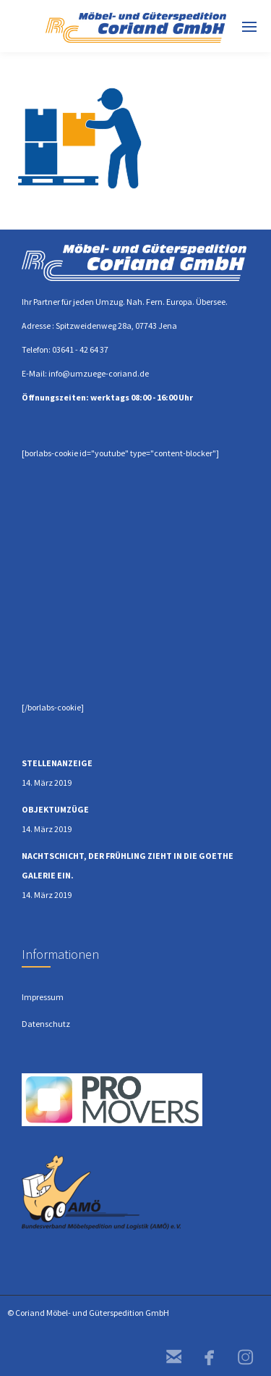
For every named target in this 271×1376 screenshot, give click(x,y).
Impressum (43, 996)
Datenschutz (46, 1023)
